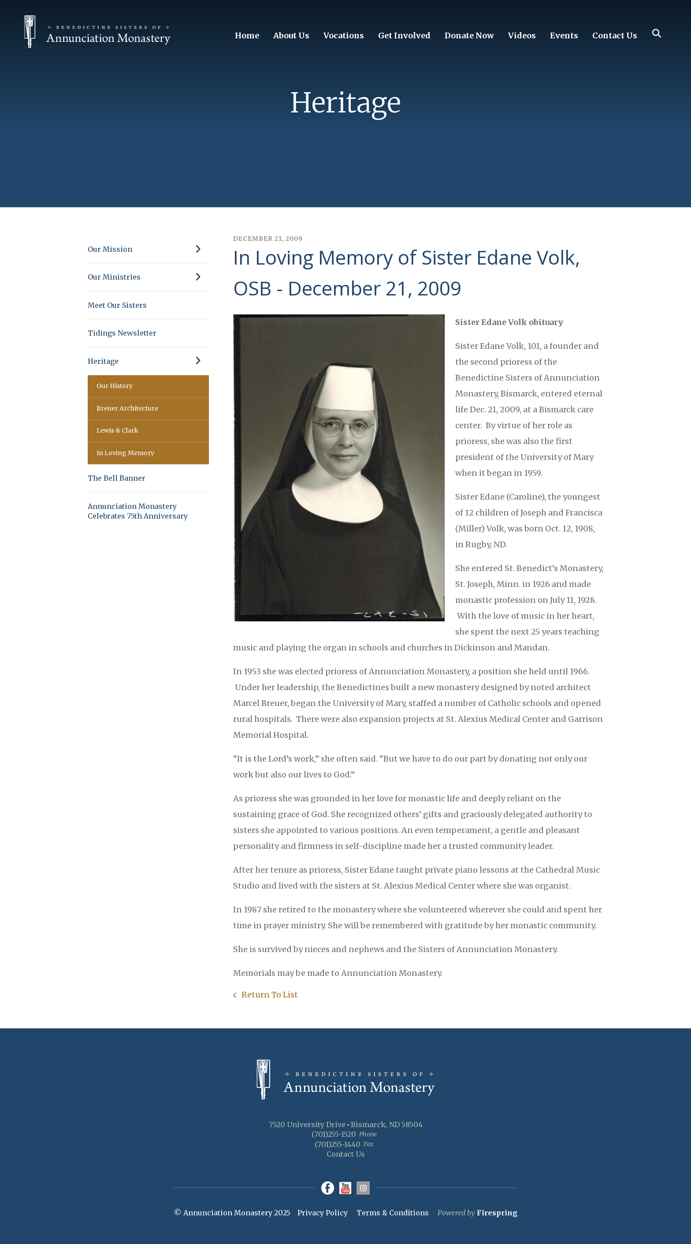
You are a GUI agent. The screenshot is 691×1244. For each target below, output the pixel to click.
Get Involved (404, 35)
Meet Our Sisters (117, 305)
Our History (115, 386)
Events (564, 35)
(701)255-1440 (337, 1144)
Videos (522, 35)
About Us (291, 35)
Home (247, 35)
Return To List (269, 995)
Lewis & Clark (117, 430)
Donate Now (469, 35)
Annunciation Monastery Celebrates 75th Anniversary (138, 511)
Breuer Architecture (127, 408)
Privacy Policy (322, 1212)
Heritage (148, 361)
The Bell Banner (116, 478)
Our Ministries (148, 277)
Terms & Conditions (393, 1212)
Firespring (497, 1212)
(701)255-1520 (334, 1134)
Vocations (343, 35)
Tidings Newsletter (122, 333)
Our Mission (148, 249)
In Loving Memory (125, 453)
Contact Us (614, 35)
